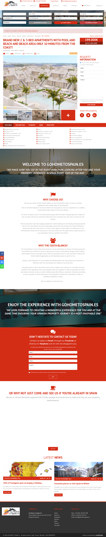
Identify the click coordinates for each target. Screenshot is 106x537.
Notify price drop (91, 43)
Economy (32, 125)
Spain (9, 36)
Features (8, 125)
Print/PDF (50, 125)
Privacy (37, 535)
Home (23, 5)
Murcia (14, 36)
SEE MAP (53, 448)
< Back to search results (96, 36)
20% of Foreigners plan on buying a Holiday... (23, 483)
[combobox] (14, 14)
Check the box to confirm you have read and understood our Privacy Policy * (48, 372)
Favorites (86, 5)
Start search (66, 22)
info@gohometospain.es (70, 1)
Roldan (19, 36)
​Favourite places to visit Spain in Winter (71, 483)
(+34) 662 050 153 (27, 1)
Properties (44, 5)
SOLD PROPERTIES (50, 535)
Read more (7, 492)
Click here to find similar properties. (28, 31)
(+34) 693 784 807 (40, 1)
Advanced (91, 22)
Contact (74, 5)
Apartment (30, 36)
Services (56, 5)
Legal (32, 535)
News (65, 5)
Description (20, 125)
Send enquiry (91, 105)
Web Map (42, 535)
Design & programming (89, 535)
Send (41, 125)
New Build (38, 36)
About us (33, 5)
